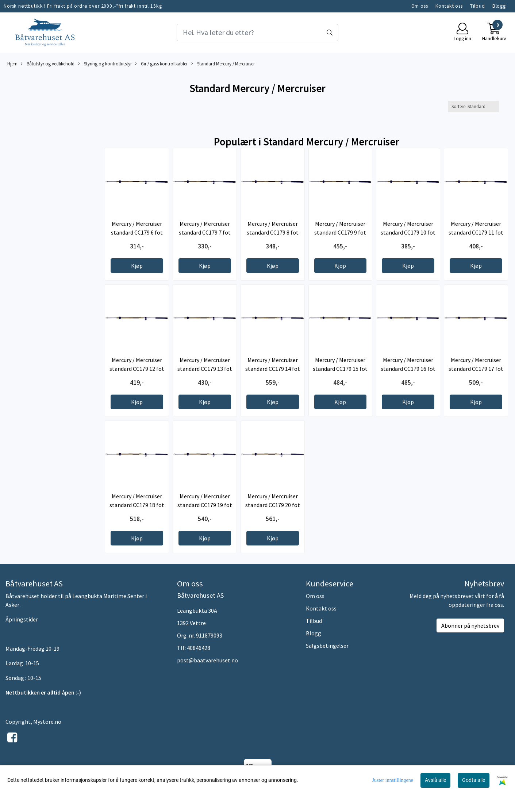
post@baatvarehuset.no (207, 660)
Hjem (12, 63)
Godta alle (473, 780)
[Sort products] (473, 106)
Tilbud (477, 6)
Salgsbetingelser (327, 645)
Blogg (499, 6)
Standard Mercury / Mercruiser (223, 64)
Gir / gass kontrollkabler (161, 64)
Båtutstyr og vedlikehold (47, 64)
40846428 (198, 647)
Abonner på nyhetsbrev (470, 625)
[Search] (258, 32)
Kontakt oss (449, 6)
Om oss (419, 6)
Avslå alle (435, 780)
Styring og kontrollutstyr (105, 64)
